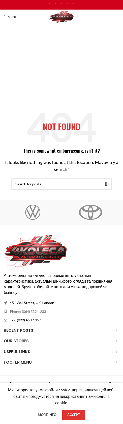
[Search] (61, 184)
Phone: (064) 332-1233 (28, 311)
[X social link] (55, 5)
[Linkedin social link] (68, 5)
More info (47, 415)
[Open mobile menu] (10, 17)
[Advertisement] (61, 72)
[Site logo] (61, 16)
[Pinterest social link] (61, 5)
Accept (73, 415)
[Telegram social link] (74, 5)
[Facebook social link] (49, 5)
